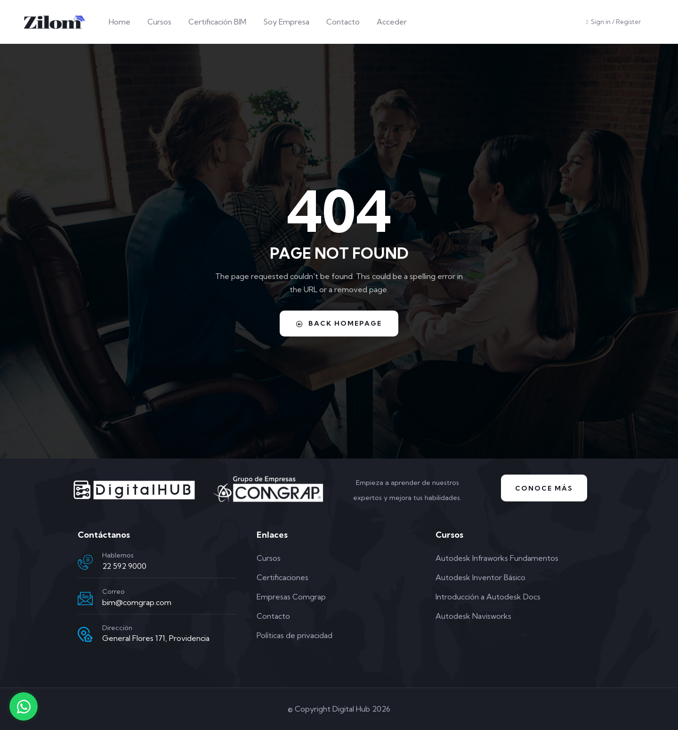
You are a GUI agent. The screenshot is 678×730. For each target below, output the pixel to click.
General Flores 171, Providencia (156, 638)
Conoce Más (544, 488)
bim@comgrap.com (136, 602)
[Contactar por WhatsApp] (23, 706)
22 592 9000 (124, 566)
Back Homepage (339, 323)
